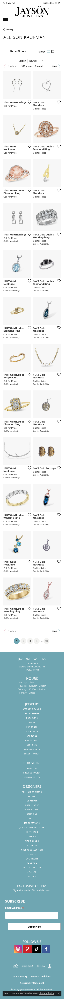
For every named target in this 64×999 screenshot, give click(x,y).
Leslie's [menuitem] (31, 836)
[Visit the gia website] (41, 966)
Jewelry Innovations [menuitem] (32, 827)
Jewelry (9, 29)
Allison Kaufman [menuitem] (32, 792)
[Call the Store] (32, 669)
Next (54, 66)
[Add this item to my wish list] (28, 102)
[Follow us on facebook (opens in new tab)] (46, 949)
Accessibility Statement (32, 982)
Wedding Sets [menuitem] (32, 749)
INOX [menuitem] (32, 818)
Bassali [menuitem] (32, 796)
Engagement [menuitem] (32, 713)
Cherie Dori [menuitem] (32, 805)
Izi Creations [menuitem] (32, 823)
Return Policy (32, 777)
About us (32, 768)
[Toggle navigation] (5, 19)
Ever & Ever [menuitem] (32, 810)
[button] (9, 3)
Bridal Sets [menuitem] (32, 740)
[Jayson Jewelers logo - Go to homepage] (32, 11)
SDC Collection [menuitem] (32, 868)
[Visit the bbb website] (49, 966)
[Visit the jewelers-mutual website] (27, 966)
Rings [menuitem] (32, 722)
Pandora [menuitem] (32, 863)
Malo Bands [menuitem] (32, 841)
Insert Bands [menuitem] (32, 754)
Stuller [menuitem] (32, 872)
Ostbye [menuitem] (32, 854)
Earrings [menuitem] (32, 736)
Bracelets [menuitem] (32, 718)
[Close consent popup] (59, 993)
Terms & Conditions (41, 976)
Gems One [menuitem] (31, 814)
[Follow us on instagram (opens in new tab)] (18, 949)
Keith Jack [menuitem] (32, 832)
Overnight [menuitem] (32, 859)
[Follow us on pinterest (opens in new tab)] (27, 949)
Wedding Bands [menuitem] (32, 709)
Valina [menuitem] (32, 876)
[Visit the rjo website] (15, 966)
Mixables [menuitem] (32, 845)
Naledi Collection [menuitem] (32, 850)
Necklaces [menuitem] (32, 731)
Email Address (14, 908)
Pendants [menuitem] (32, 727)
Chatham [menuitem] (32, 801)
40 (46, 641)
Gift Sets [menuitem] (32, 745)
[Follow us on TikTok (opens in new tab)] (36, 949)
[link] (51, 3)
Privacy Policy (32, 773)
